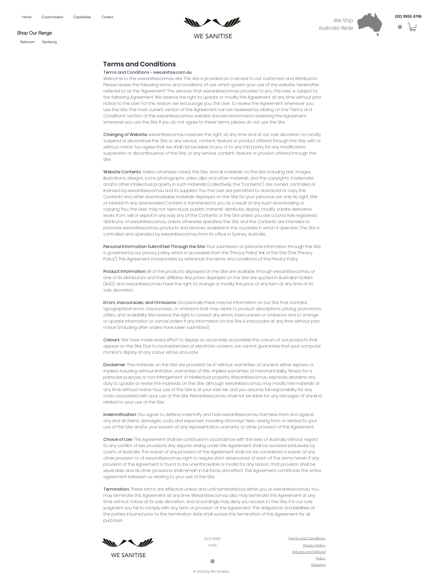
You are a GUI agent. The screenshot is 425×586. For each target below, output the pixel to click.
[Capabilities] (82, 16)
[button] (28, 41)
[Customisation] (52, 16)
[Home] (26, 16)
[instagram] (400, 27)
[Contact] (107, 16)
